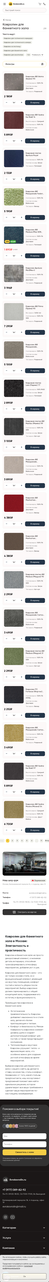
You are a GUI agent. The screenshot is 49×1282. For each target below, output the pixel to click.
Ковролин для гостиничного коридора (18, 38)
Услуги (24, 1237)
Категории (24, 1227)
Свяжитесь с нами (24, 1152)
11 (41, 841)
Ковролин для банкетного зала (15, 50)
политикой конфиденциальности (18, 1267)
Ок (24, 1276)
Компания (24, 1248)
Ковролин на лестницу (12, 46)
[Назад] (7, 20)
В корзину (35, 102)
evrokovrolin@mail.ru (37, 893)
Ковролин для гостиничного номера (17, 42)
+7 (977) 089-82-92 (38, 897)
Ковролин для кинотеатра (13, 55)
